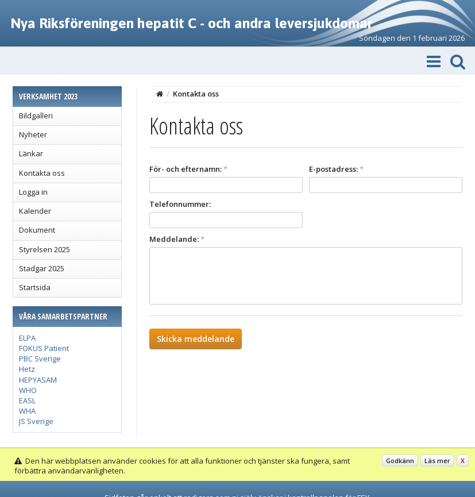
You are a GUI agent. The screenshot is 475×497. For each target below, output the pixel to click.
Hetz (27, 369)
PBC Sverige (40, 358)
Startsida (35, 287)
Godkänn (400, 460)
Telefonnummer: (180, 204)
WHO (28, 390)
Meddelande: (176, 239)
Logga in (33, 192)
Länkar (31, 153)
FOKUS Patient (44, 348)
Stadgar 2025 (41, 268)
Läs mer (437, 460)
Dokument (37, 230)
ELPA (27, 338)
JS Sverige (36, 421)
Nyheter (33, 134)
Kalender (35, 211)
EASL (27, 400)
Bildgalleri (36, 115)
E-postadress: (336, 169)
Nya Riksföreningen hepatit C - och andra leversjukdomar (191, 23)
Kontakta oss (42, 173)
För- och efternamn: (188, 169)
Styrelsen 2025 (44, 249)
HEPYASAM (38, 380)
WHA (27, 411)
